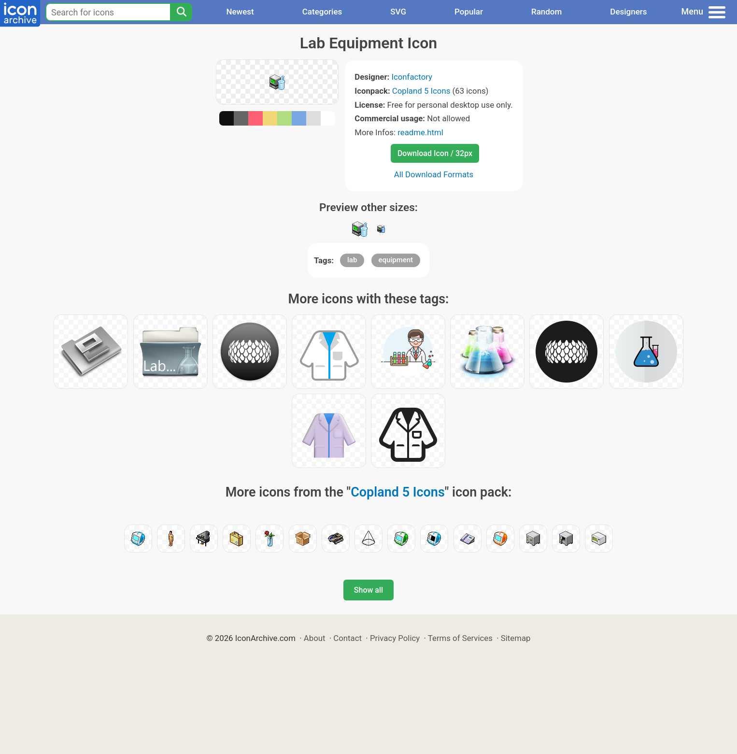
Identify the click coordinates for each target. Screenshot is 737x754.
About (315, 638)
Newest (240, 11)
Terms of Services (460, 638)
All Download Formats (434, 174)
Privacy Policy (395, 638)
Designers (628, 11)
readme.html (420, 132)
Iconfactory (411, 77)
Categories (322, 11)
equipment (396, 260)
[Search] (181, 12)
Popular (468, 11)
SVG (398, 11)
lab (352, 260)
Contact (347, 638)
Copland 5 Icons (421, 91)
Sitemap (516, 638)
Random (546, 11)
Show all (368, 590)
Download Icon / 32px (434, 153)
